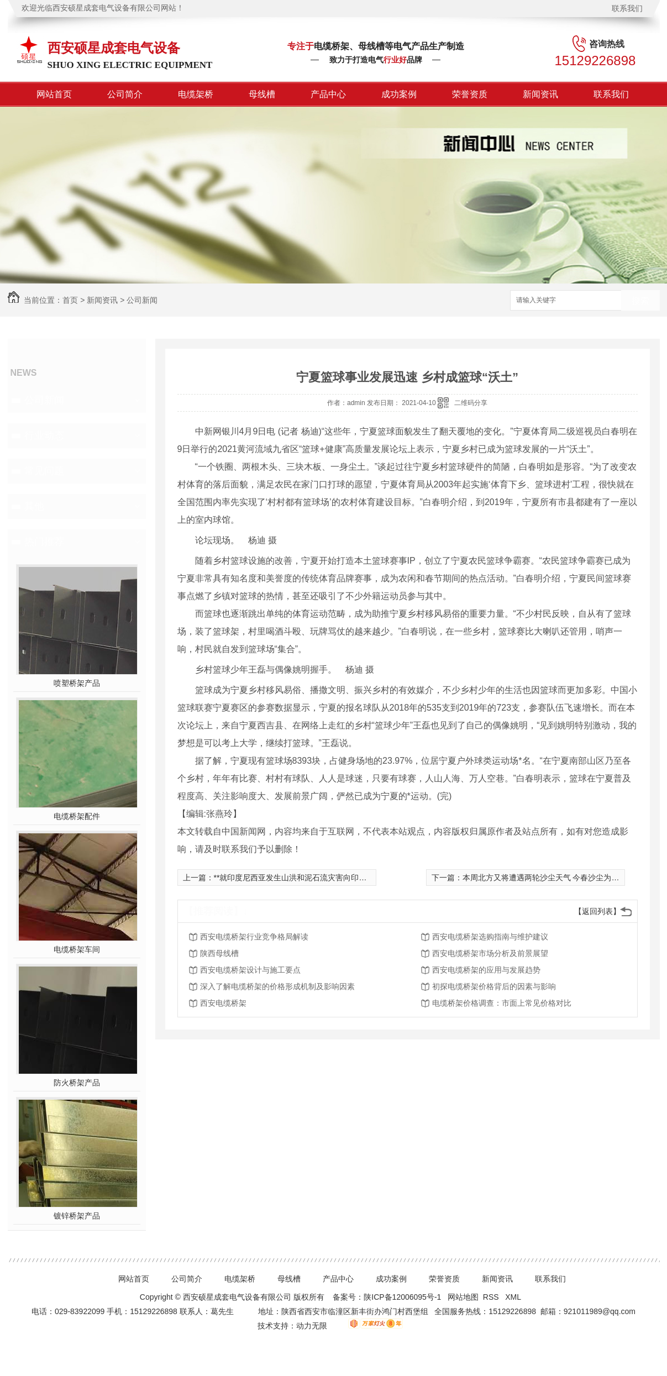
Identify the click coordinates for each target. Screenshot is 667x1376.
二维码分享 (470, 403)
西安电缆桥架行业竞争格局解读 (254, 936)
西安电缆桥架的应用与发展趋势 (486, 969)
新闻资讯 (540, 94)
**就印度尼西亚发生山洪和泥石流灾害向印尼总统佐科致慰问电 (321, 877)
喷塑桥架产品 (77, 683)
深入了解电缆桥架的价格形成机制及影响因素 (277, 986)
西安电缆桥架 (223, 1003)
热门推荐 (44, 541)
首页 (70, 300)
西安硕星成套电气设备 (114, 47)
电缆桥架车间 (77, 949)
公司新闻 (142, 300)
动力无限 (311, 1325)
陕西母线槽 (219, 953)
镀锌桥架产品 (77, 1215)
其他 (34, 506)
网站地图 (463, 1297)
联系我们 (627, 8)
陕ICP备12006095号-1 (402, 1297)
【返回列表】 (597, 911)
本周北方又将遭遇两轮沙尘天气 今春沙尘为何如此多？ (556, 877)
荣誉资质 (469, 94)
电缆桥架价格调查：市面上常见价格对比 (501, 1003)
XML (514, 1297)
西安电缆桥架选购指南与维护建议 (490, 936)
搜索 (640, 301)
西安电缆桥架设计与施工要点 (250, 969)
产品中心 (328, 94)
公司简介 (125, 94)
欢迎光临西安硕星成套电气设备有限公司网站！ (103, 8)
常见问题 (44, 470)
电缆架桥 (195, 94)
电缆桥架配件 (77, 816)
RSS (492, 1297)
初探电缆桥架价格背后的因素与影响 (494, 986)
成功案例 (399, 94)
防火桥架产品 (77, 1082)
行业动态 (44, 435)
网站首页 (54, 94)
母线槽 (262, 94)
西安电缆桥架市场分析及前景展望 (490, 953)
